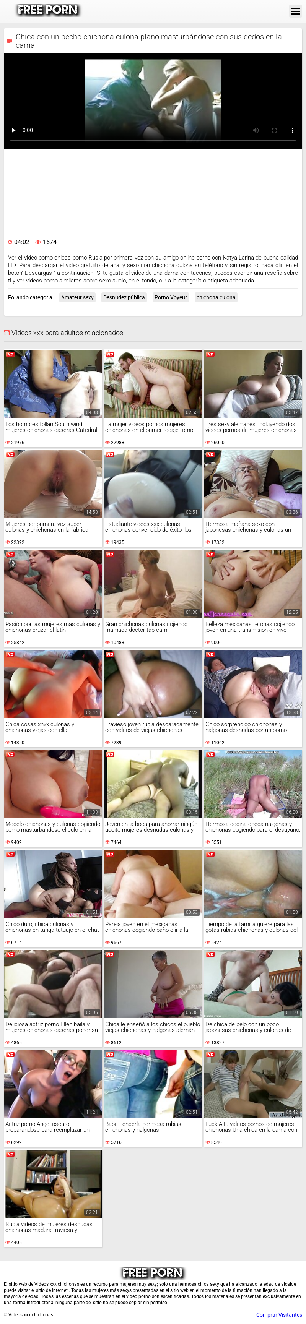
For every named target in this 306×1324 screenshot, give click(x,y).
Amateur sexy (77, 297)
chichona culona (216, 297)
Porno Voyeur (171, 297)
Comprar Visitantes (279, 1315)
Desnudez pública (124, 297)
